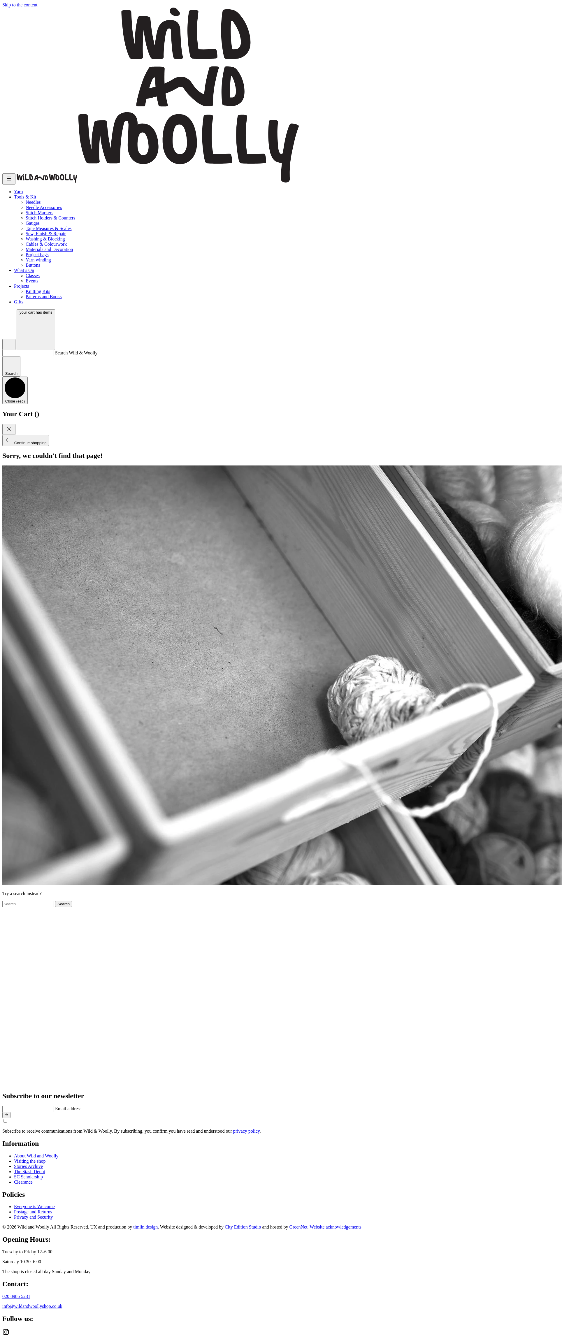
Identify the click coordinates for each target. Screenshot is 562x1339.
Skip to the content (19, 4)
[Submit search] (11, 366)
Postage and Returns (33, 1211)
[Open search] (8, 344)
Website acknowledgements (335, 1226)
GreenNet (298, 1226)
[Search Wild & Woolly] (28, 353)
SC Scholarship (28, 1176)
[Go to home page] (47, 181)
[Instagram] (6, 1333)
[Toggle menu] (8, 178)
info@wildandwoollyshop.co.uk (32, 1306)
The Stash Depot (29, 1171)
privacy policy (246, 1131)
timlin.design (145, 1226)
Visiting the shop (29, 1161)
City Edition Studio (243, 1226)
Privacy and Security (33, 1217)
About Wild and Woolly (36, 1155)
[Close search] (15, 390)
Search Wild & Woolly (76, 352)
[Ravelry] (13, 1333)
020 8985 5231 (16, 1296)
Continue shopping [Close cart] (26, 440)
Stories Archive (28, 1166)
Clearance (23, 1182)
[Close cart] (8, 429)
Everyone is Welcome (34, 1206)
